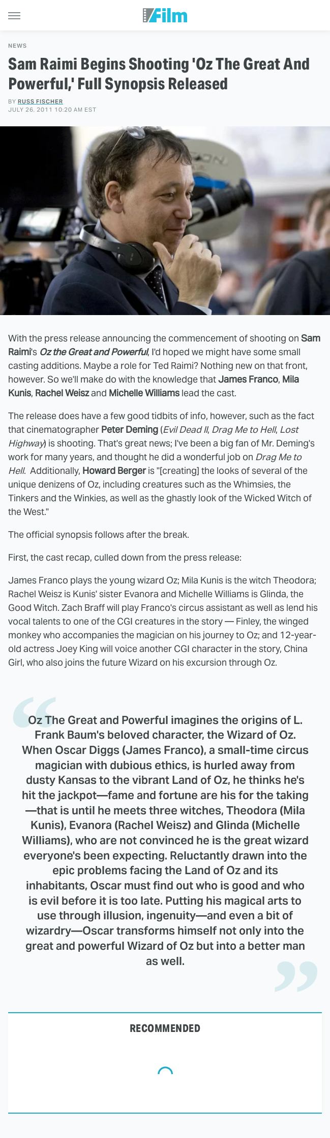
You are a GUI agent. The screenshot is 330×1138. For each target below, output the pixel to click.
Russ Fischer (40, 101)
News (17, 46)
